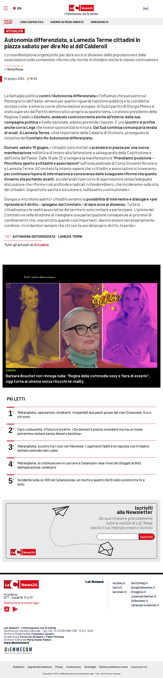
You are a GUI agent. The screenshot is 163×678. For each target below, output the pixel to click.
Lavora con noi (139, 666)
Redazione (18, 666)
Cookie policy (73, 666)
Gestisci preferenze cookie (113, 666)
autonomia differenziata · (34, 236)
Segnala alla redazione (40, 666)
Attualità (41, 244)
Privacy (59, 666)
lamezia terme (70, 236)
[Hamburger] (5, 8)
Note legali (90, 666)
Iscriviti (146, 536)
